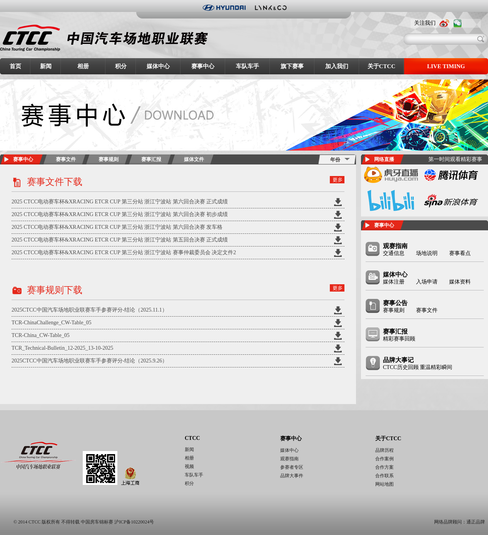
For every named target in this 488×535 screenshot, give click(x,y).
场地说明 (427, 253)
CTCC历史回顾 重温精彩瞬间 (417, 367)
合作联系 (384, 475)
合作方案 (384, 467)
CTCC (192, 438)
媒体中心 (158, 66)
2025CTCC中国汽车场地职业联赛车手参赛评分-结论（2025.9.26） (89, 361)
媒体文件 (194, 159)
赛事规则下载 (54, 290)
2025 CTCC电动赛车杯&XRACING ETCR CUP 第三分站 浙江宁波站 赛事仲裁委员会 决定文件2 (124, 252)
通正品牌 (475, 522)
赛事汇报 (151, 159)
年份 (335, 160)
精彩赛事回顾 (399, 339)
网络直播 (384, 159)
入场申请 (427, 282)
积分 (121, 66)
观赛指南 (395, 246)
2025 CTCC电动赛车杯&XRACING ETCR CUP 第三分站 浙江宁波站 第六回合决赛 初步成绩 (120, 214)
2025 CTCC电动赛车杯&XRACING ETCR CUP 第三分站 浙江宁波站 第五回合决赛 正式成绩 (120, 240)
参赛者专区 (291, 467)
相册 (83, 66)
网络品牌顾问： (450, 522)
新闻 (46, 66)
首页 (15, 66)
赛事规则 (109, 159)
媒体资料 (460, 282)
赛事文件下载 (54, 182)
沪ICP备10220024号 (134, 522)
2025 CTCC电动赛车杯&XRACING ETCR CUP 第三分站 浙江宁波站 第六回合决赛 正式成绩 (120, 202)
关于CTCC (382, 66)
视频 (189, 466)
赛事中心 (202, 66)
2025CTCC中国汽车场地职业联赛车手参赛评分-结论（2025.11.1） (89, 310)
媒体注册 (393, 282)
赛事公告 (395, 303)
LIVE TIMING (446, 66)
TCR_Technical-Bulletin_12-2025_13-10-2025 (62, 348)
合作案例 (384, 458)
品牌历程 (384, 450)
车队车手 (247, 66)
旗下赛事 (292, 66)
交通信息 (393, 253)
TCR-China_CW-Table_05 (41, 335)
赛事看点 (460, 253)
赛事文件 (66, 159)
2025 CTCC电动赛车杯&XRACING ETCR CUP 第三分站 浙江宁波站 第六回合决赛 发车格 (117, 227)
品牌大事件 (291, 475)
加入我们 (336, 66)
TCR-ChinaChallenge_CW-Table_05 (51, 322)
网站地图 (384, 484)
